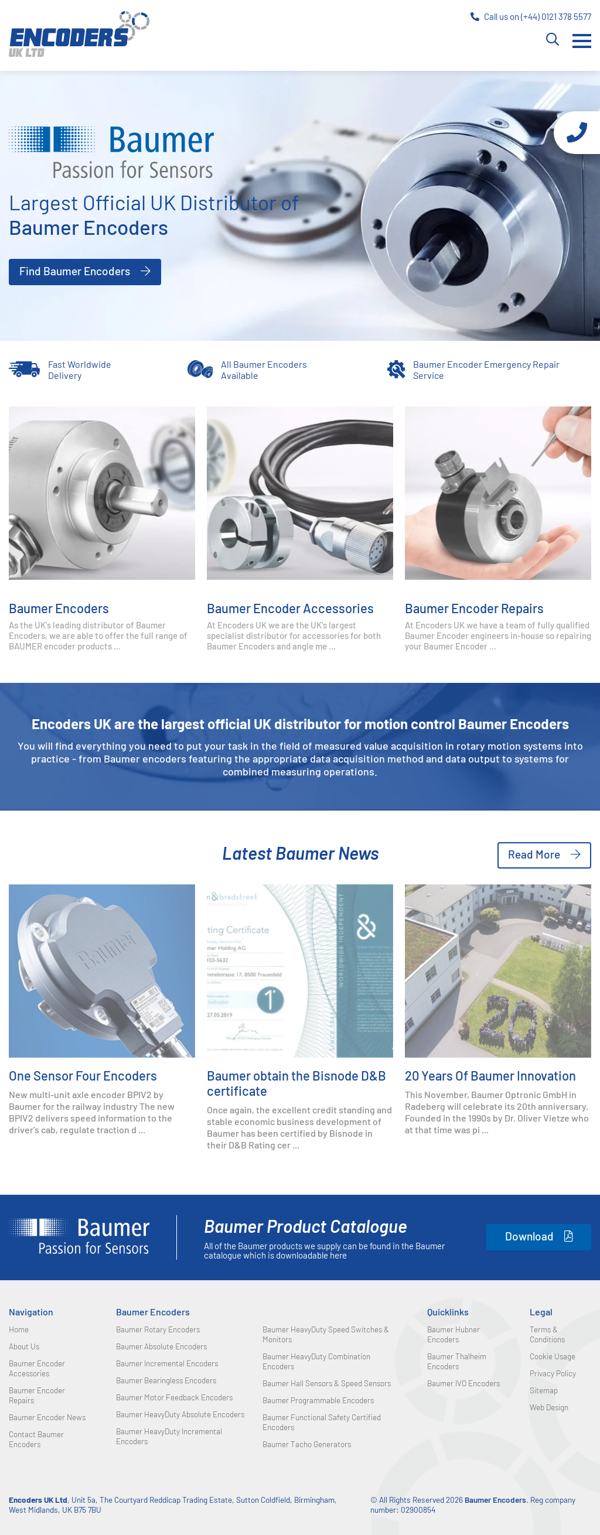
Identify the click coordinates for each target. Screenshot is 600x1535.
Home (19, 1329)
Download (529, 1236)
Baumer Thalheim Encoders (456, 1361)
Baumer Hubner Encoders (453, 1334)
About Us (24, 1346)
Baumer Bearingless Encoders (166, 1380)
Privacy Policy (553, 1373)
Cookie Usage (552, 1356)
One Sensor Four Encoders (83, 1075)
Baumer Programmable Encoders (318, 1400)
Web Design (549, 1407)
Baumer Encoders (59, 608)
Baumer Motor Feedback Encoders (174, 1397)
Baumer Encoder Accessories (290, 608)
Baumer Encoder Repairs (474, 608)
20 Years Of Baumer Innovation (490, 1075)
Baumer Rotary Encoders (158, 1329)
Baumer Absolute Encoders (161, 1346)
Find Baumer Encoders (74, 271)
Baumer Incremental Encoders (167, 1363)
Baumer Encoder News (47, 1417)
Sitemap (544, 1390)
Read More (534, 854)
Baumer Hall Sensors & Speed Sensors (326, 1383)
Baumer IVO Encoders (463, 1383)
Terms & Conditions (547, 1334)
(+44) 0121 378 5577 (556, 16)
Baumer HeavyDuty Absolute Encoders (180, 1414)
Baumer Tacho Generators (306, 1444)
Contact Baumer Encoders (36, 1439)
